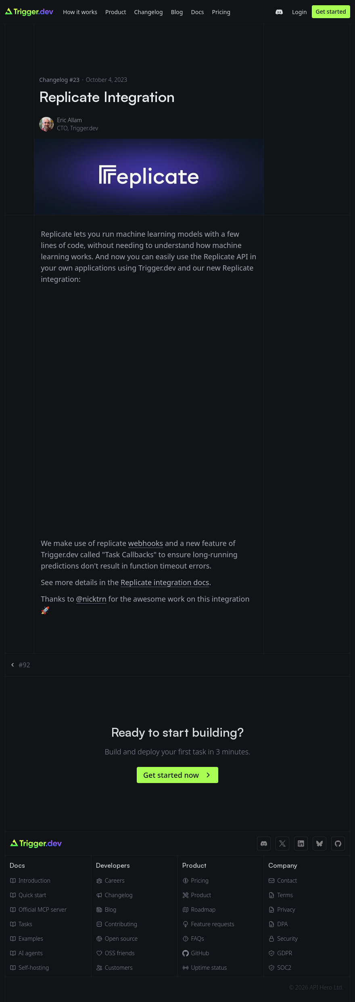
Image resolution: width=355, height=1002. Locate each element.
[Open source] (117, 939)
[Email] (282, 881)
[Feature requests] (208, 924)
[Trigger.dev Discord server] (279, 12)
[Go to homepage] (29, 12)
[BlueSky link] (319, 843)
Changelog (148, 12)
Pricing (221, 12)
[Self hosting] (38, 968)
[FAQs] (208, 939)
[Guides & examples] (38, 939)
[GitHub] (208, 953)
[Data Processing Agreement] (282, 924)
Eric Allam (69, 120)
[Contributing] (117, 924)
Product (115, 12)
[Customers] (117, 968)
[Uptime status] (208, 968)
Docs (197, 12)
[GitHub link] (338, 843)
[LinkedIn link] (301, 843)
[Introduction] (38, 881)
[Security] (282, 939)
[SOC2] (282, 968)
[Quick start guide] (38, 895)
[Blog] (177, 11)
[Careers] (117, 881)
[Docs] (197, 11)
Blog (177, 12)
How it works (80, 12)
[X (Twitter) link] (282, 843)
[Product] (115, 11)
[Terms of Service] (282, 895)
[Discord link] (264, 843)
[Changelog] (148, 11)
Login (299, 12)
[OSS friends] (117, 953)
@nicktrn (91, 599)
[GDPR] (282, 953)
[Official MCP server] (38, 910)
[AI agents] (38, 953)
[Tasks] (38, 924)
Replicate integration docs (165, 582)
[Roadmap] (208, 910)
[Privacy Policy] (282, 910)
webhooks (145, 543)
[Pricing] (208, 881)
